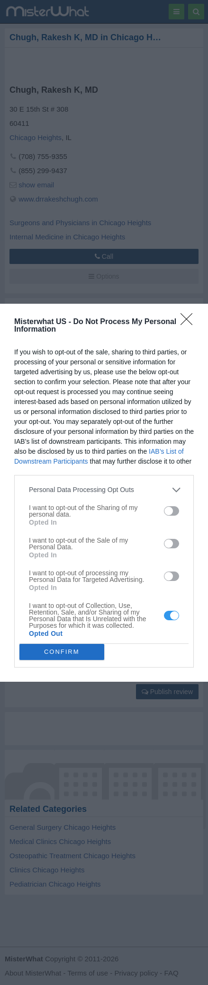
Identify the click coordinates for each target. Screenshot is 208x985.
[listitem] (104, 490)
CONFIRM (62, 651)
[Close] (190, 322)
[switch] (171, 511)
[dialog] (104, 493)
